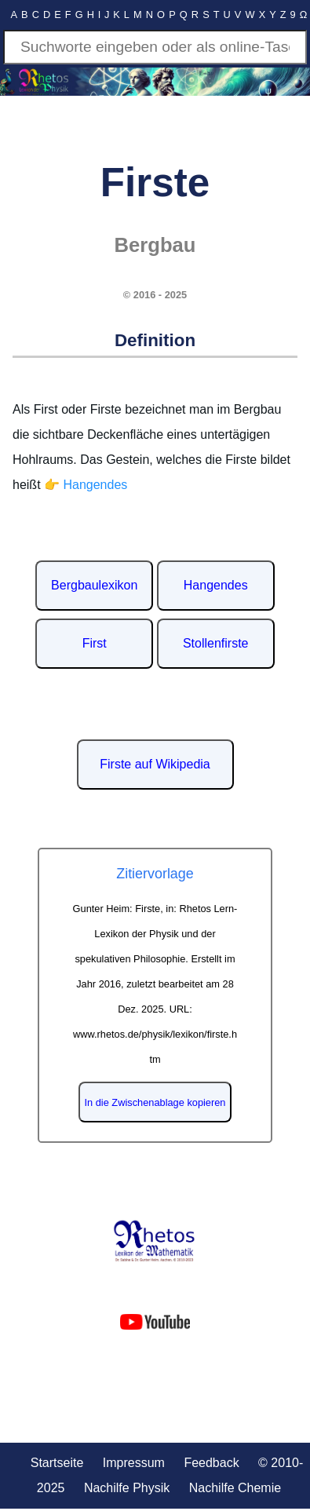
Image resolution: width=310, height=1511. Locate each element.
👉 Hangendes (85, 484)
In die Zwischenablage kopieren (155, 1102)
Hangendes (216, 585)
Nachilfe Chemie (235, 1488)
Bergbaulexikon (94, 585)
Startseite (57, 1462)
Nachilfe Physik (127, 1488)
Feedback (211, 1462)
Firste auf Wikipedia (155, 764)
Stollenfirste (216, 643)
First (94, 643)
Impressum (134, 1462)
